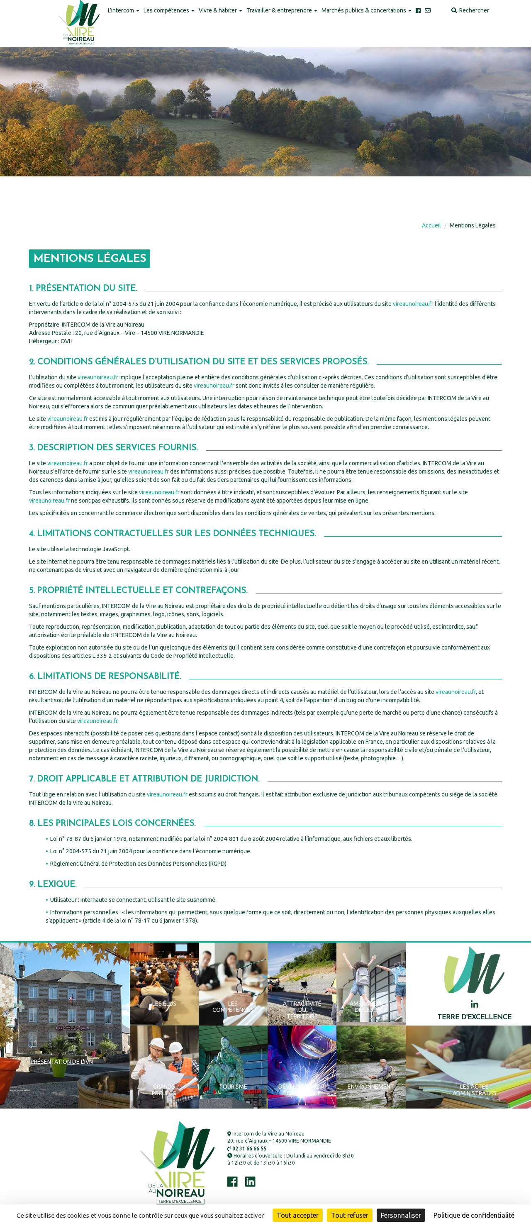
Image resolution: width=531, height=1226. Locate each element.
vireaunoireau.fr (413, 303)
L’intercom (123, 10)
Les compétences (169, 10)
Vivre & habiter (220, 10)
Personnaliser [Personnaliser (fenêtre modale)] (401, 1215)
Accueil (431, 225)
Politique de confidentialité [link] (474, 1215)
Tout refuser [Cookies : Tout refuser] (349, 1215)
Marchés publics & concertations (367, 10)
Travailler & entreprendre (281, 10)
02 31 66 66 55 (246, 1148)
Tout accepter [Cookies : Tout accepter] (298, 1215)
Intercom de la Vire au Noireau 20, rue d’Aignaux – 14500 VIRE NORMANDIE (279, 1137)
